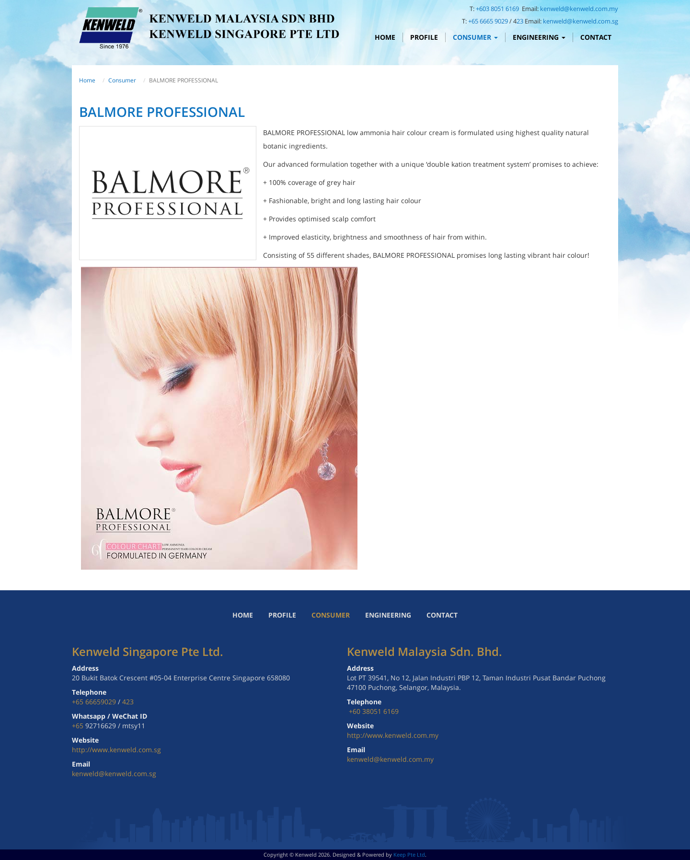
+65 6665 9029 (488, 21)
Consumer (475, 37)
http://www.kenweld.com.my (392, 735)
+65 (78, 725)
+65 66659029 (94, 701)
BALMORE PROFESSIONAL (162, 112)
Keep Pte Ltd (409, 854)
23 (520, 21)
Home (385, 37)
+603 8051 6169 (498, 8)
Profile (424, 37)
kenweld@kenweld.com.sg (580, 21)
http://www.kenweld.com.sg (116, 749)
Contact (595, 37)
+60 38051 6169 (374, 711)
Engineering (539, 37)
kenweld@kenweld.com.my (579, 8)
